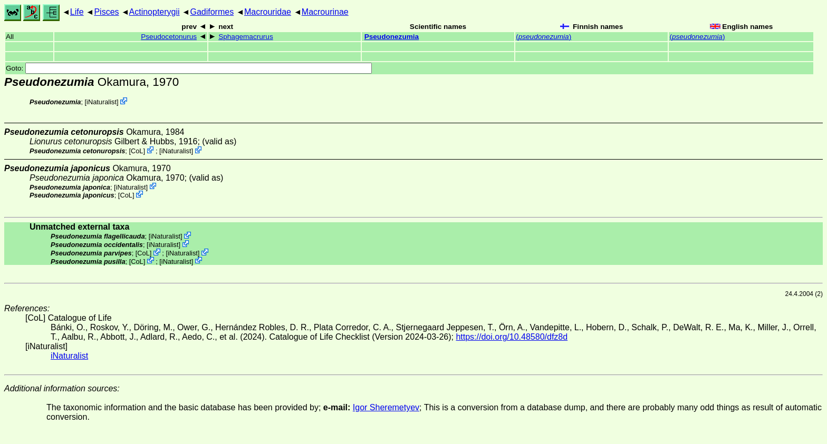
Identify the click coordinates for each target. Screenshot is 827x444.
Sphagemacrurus (245, 37)
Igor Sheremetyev (386, 407)
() (543, 37)
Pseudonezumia (391, 37)
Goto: (189, 68)
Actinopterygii (154, 11)
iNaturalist (101, 102)
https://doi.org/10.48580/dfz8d (512, 336)
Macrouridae (267, 11)
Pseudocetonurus (169, 37)
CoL (137, 151)
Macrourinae (325, 11)
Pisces (106, 11)
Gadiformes (212, 11)
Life (77, 11)
